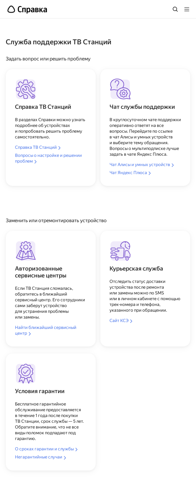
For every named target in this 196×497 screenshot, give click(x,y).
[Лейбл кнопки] (186, 9)
